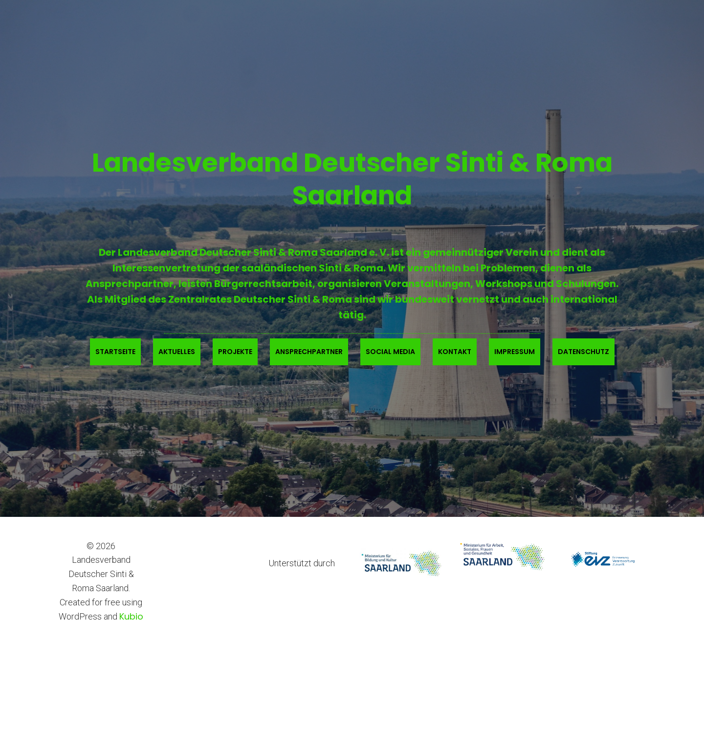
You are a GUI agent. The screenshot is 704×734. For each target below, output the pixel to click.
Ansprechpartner (309, 351)
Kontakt (454, 351)
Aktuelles (176, 351)
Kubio (131, 616)
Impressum (514, 351)
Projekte (235, 351)
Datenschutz (583, 351)
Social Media (390, 351)
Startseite (115, 351)
